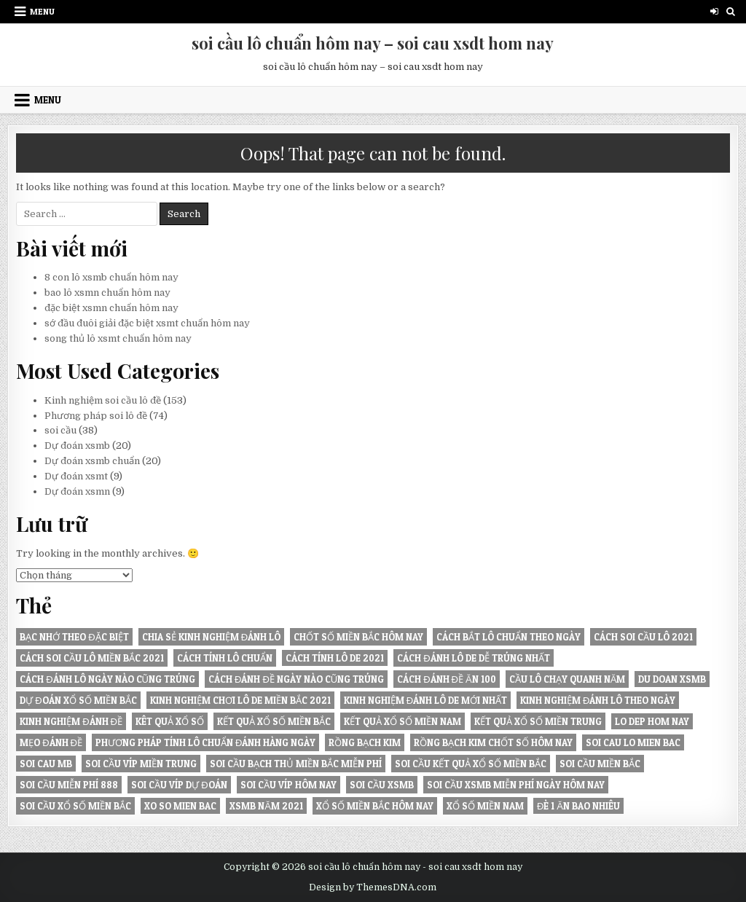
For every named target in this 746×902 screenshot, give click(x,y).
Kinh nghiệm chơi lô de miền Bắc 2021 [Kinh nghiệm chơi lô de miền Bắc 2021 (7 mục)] (240, 700)
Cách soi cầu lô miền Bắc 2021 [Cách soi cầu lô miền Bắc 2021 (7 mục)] (92, 658)
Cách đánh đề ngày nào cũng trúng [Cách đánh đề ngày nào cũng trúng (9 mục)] (296, 679)
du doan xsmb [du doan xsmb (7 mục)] (672, 679)
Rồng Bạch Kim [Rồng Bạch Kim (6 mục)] (365, 742)
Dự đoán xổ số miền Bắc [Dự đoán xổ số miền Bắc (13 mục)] (78, 700)
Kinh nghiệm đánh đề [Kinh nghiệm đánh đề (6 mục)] (71, 721)
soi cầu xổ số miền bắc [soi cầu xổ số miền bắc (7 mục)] (75, 806)
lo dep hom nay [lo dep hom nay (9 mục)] (652, 721)
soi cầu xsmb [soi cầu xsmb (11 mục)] (382, 785)
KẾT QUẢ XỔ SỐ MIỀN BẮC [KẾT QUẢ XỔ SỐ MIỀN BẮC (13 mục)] (274, 721)
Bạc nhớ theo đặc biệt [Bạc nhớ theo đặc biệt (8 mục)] (74, 637)
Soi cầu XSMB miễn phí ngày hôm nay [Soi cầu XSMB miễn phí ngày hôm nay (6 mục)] (516, 785)
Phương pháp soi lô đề (95, 415)
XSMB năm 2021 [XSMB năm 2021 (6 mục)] (266, 806)
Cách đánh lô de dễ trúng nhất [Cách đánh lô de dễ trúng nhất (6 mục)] (473, 658)
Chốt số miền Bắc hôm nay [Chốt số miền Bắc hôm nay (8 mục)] (358, 637)
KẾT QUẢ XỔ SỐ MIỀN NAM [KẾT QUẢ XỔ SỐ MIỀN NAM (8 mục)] (402, 721)
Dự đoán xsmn (77, 491)
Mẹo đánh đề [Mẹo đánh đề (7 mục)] (51, 742)
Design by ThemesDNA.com (372, 887)
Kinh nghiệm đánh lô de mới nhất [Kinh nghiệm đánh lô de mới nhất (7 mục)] (425, 700)
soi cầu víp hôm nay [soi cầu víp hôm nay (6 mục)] (288, 785)
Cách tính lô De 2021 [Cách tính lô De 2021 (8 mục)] (335, 658)
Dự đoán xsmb (77, 445)
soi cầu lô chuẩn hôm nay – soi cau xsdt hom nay (373, 43)
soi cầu (60, 430)
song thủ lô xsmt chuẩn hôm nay (118, 338)
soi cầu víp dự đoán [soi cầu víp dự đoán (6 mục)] (179, 785)
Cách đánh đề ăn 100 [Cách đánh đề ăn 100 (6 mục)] (446, 679)
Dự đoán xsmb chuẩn (92, 460)
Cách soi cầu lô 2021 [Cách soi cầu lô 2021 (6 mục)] (643, 637)
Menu (42, 11)
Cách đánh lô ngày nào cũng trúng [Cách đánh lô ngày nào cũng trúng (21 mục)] (107, 679)
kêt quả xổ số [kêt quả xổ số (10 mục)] (170, 721)
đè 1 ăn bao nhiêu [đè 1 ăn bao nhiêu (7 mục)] (578, 806)
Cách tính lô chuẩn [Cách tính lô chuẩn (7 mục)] (224, 658)
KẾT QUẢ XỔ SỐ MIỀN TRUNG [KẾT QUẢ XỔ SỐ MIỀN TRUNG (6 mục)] (538, 721)
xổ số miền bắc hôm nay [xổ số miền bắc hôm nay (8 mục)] (374, 806)
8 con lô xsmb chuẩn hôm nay (111, 277)
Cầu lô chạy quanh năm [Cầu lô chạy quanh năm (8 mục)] (567, 679)
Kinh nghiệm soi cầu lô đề (102, 400)
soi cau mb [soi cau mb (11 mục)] (46, 763)
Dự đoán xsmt (76, 476)
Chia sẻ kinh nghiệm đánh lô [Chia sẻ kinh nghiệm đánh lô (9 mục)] (211, 637)
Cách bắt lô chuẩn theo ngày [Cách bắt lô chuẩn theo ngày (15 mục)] (508, 637)
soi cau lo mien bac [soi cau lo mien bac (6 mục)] (633, 742)
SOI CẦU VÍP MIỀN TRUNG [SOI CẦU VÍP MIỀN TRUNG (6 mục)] (141, 763)
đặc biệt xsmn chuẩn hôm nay (111, 307)
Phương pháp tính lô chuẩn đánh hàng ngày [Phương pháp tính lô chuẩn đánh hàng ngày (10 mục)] (205, 742)
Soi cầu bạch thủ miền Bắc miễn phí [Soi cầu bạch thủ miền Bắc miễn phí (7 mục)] (296, 763)
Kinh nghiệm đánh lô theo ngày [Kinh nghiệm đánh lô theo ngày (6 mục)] (597, 700)
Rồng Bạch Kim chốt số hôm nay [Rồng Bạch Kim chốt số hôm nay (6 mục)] (493, 742)
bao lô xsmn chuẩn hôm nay (107, 292)
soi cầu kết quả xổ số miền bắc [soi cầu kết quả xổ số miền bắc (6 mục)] (470, 763)
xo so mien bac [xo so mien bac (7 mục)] (180, 806)
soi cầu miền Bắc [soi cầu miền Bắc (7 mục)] (600, 763)
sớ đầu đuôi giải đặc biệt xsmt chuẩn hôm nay (147, 323)
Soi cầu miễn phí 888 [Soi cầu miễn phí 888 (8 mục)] (69, 785)
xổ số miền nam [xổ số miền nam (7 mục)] (485, 806)
